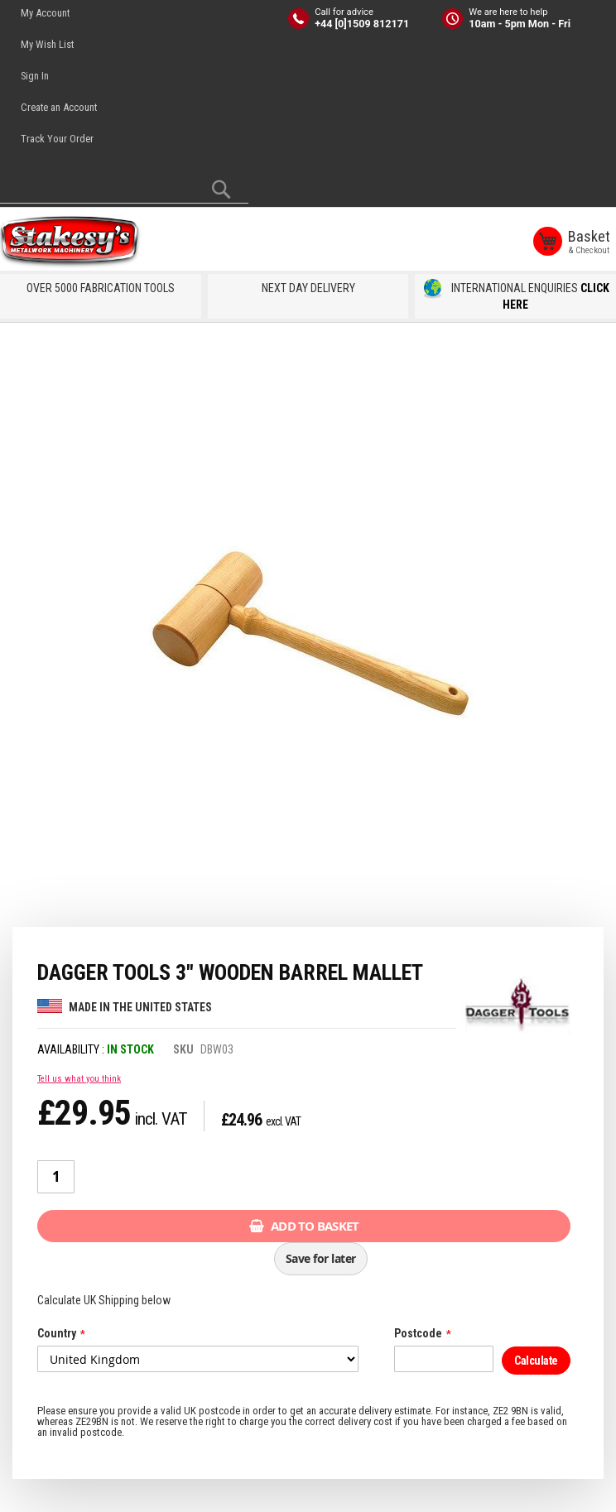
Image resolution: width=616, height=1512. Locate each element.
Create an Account (59, 107)
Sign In (35, 76)
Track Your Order (57, 138)
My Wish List (47, 44)
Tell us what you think (79, 1078)
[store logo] (74, 242)
